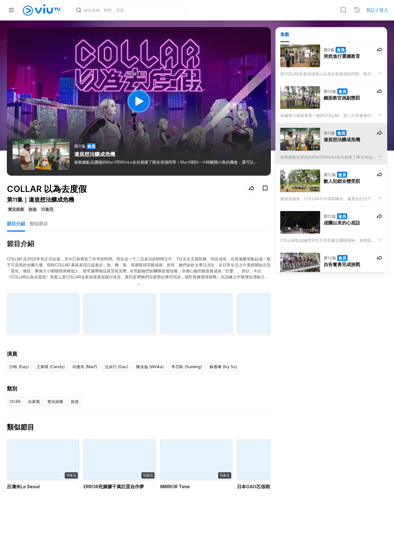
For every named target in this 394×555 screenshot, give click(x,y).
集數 (284, 34)
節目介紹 (16, 224)
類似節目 (39, 224)
